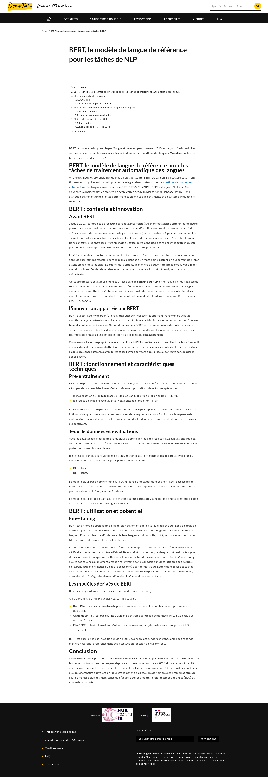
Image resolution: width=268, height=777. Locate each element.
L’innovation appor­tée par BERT (96, 103)
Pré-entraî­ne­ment (88, 111)
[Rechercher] (257, 6)
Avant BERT (85, 99)
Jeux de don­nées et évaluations (95, 115)
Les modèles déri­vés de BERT (94, 126)
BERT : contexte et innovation (90, 95)
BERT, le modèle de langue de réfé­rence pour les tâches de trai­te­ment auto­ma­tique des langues (127, 91)
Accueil (45, 31)
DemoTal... (20, 5)
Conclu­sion (79, 130)
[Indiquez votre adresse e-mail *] (165, 739)
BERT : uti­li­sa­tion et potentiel (90, 119)
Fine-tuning (85, 123)
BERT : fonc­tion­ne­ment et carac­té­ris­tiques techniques (104, 107)
